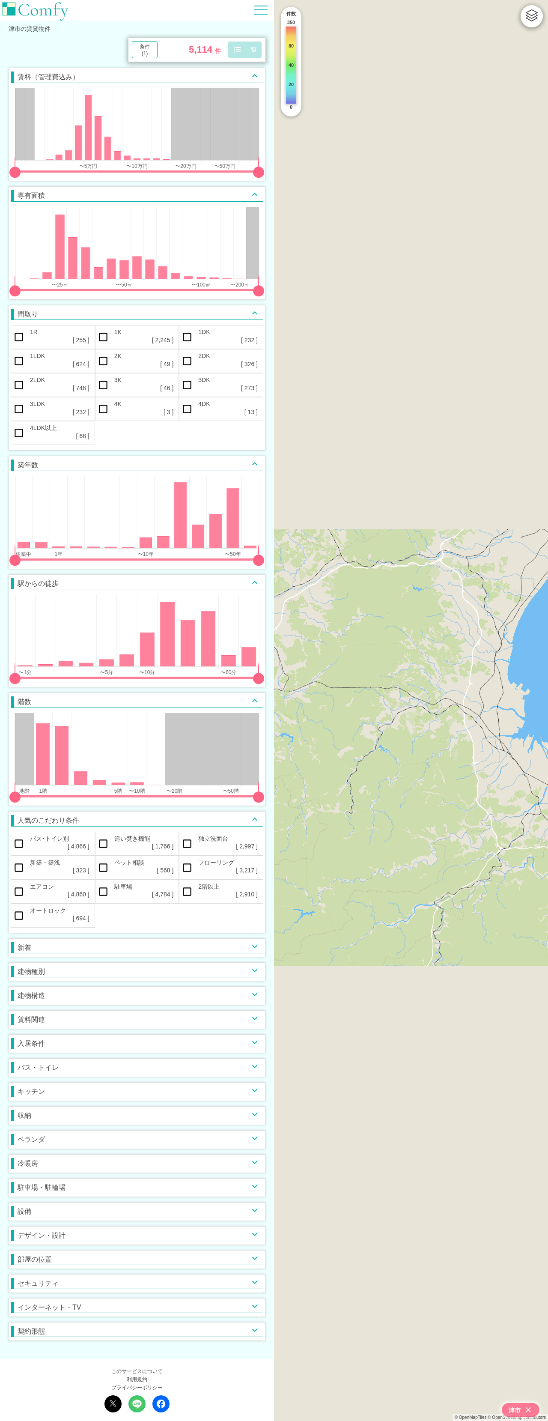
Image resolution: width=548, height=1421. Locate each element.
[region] (411, 710)
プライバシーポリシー (137, 1388)
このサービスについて (137, 1371)
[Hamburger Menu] (261, 9)
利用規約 (137, 1379)
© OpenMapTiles (471, 1417)
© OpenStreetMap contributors (517, 1417)
